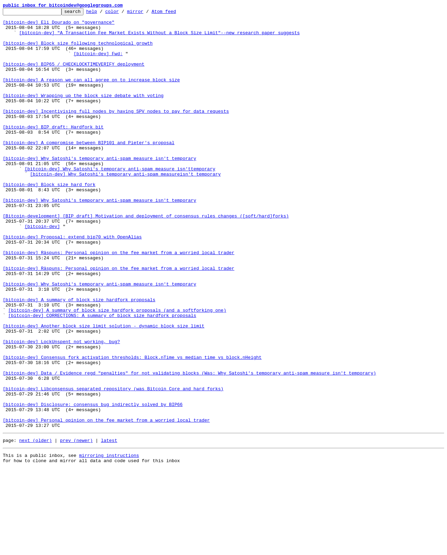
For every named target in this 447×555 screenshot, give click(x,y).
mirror (146, 13)
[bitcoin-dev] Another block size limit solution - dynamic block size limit (103, 389)
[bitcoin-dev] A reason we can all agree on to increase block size (91, 94)
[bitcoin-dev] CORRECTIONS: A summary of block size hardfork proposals (102, 377)
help (102, 13)
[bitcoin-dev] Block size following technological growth (78, 50)
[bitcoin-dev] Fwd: (98, 63)
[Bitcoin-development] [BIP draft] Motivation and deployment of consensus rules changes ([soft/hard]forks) (146, 257)
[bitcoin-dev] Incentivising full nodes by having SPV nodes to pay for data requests (116, 132)
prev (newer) (76, 525)
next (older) (35, 525)
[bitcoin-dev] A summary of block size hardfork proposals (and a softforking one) (117, 371)
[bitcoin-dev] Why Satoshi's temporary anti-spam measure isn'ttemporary (119, 201)
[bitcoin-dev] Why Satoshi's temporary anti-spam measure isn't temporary (99, 188)
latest (109, 525)
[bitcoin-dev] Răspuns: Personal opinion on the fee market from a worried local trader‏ (118, 320)
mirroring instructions (109, 541)
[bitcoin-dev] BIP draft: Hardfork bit (53, 151)
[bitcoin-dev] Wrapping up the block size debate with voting (83, 113)
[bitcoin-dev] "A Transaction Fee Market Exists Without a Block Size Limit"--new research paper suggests (159, 38)
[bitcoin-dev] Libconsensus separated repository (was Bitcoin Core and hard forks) (113, 465)
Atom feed (174, 13)
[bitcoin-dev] (42, 270)
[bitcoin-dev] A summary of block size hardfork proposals (79, 358)
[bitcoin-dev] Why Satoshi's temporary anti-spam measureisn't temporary (125, 207)
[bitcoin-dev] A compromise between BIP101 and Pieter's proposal (88, 169)
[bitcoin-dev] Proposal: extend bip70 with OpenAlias (72, 283)
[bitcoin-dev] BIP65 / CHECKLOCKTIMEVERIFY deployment (74, 75)
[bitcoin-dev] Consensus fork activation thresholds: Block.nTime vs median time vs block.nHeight (132, 427)
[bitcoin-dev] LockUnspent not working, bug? (61, 408)
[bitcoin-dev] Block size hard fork (49, 220)
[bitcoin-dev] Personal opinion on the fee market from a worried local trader (106, 502)
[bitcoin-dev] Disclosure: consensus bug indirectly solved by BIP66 (93, 484)
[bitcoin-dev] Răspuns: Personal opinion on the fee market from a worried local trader (118, 301)
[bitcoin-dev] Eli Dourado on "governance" (59, 25)
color (123, 13)
